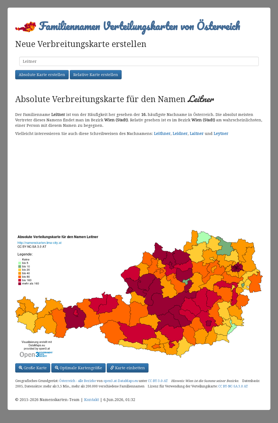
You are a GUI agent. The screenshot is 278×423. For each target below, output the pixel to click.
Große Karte (33, 368)
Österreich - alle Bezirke (77, 381)
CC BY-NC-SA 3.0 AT (233, 386)
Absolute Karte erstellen (42, 74)
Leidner (180, 133)
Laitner (197, 133)
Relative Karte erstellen (95, 74)
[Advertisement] (139, 182)
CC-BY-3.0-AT (158, 381)
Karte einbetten (127, 368)
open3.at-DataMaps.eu (120, 381)
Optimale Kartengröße (78, 368)
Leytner (221, 133)
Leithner (162, 133)
